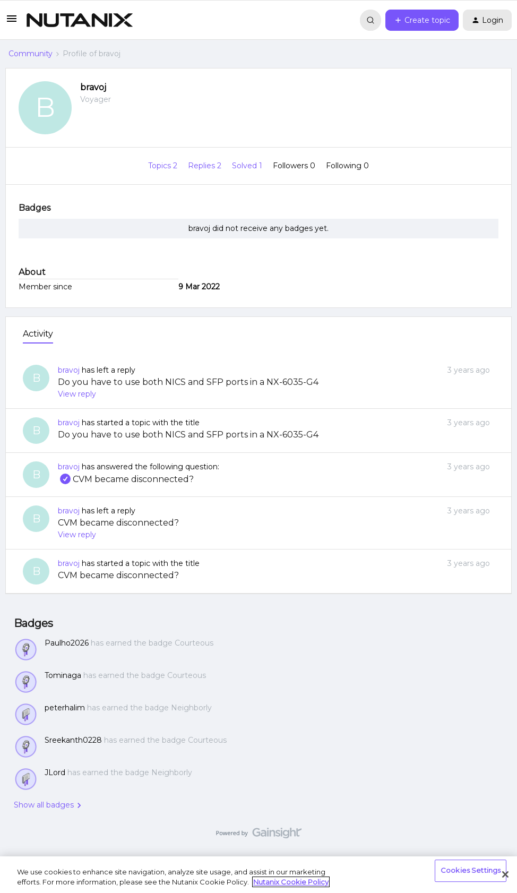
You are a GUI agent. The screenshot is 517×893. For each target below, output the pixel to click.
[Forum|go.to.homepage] (80, 20)
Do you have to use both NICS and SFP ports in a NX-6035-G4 (188, 382)
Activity (38, 334)
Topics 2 (163, 165)
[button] (11, 22)
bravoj (93, 87)
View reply (77, 394)
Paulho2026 (67, 643)
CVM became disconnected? (126, 479)
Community (30, 53)
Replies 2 (205, 165)
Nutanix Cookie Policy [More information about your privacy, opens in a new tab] (291, 882)
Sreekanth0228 (73, 740)
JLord (55, 772)
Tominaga (63, 675)
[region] (258, 874)
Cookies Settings (471, 870)
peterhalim (65, 707)
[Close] (505, 874)
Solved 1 (248, 165)
